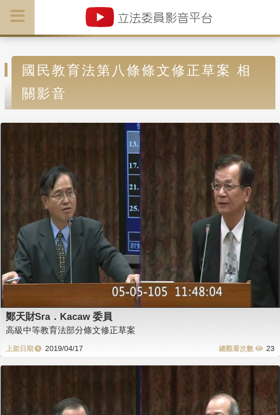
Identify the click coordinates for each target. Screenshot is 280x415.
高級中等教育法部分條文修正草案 (70, 330)
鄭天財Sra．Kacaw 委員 (59, 316)
